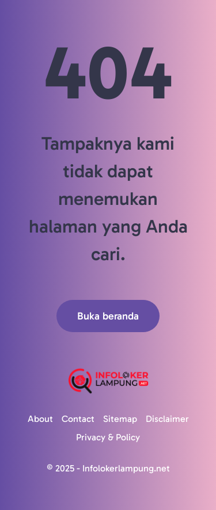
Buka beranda (108, 316)
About (40, 418)
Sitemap (120, 418)
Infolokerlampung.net (126, 468)
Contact (78, 418)
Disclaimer (167, 418)
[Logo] (108, 381)
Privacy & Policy (108, 437)
